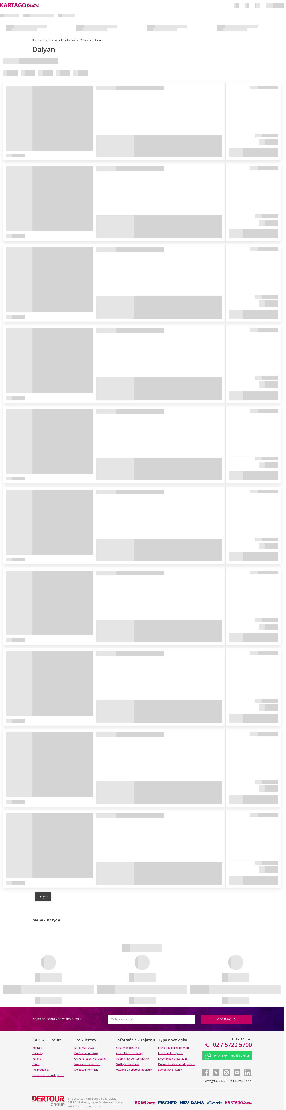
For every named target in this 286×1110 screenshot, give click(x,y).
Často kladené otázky (129, 1053)
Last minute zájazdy (170, 1053)
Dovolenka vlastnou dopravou (176, 1064)
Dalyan (43, 897)
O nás (36, 1064)
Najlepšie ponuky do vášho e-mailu (57, 1019)
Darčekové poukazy (86, 1053)
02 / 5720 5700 (231, 1045)
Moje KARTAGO (84, 1047)
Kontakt (37, 1047)
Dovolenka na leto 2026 (172, 1058)
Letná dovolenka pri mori (173, 1047)
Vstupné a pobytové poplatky (134, 1069)
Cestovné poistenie (128, 1047)
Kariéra (36, 1058)
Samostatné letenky (170, 1069)
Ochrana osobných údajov (90, 1058)
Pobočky (37, 1053)
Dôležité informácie (86, 1069)
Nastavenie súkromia (87, 1064)
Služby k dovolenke (127, 1064)
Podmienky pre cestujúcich (132, 1058)
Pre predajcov (40, 1069)
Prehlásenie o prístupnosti (48, 1075)
